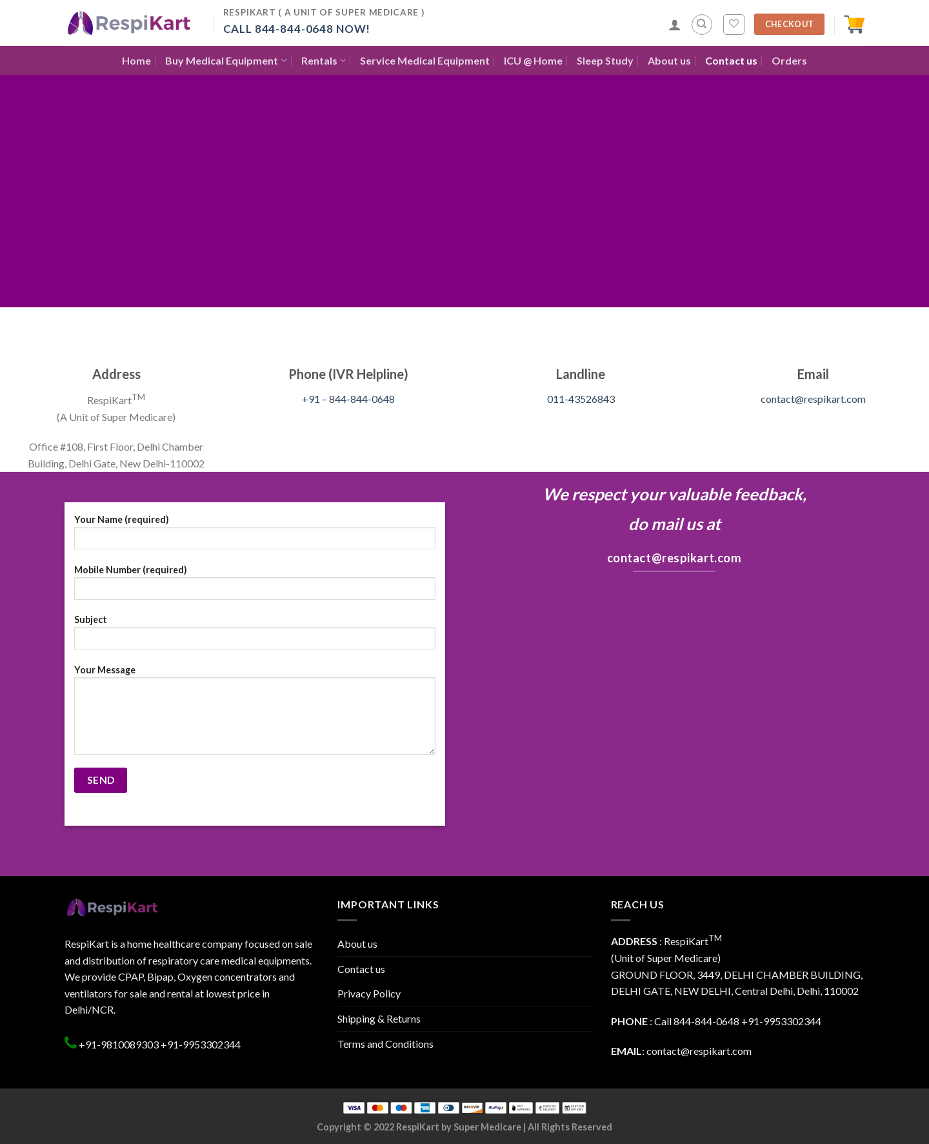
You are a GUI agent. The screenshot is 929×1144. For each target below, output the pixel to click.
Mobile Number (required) (254, 586)
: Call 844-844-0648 (675, 1021)
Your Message (254, 714)
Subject (254, 636)
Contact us (731, 60)
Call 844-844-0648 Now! (297, 29)
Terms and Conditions (385, 1043)
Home (136, 60)
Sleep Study (605, 60)
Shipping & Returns (379, 1018)
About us (669, 60)
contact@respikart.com (813, 399)
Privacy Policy (369, 993)
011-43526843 (581, 399)
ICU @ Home (533, 60)
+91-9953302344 (201, 1044)
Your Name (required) (254, 536)
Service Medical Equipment (425, 60)
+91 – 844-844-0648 (348, 399)
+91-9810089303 (118, 1044)
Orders (789, 60)
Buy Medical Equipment (225, 60)
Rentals (323, 60)
